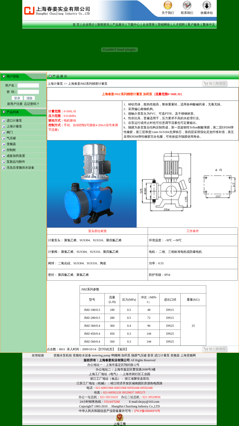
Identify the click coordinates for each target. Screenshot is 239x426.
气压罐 (11, 138)
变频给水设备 (82, 355)
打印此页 (106, 349)
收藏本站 (207, 13)
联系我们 (187, 13)
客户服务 (194, 24)
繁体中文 (209, 24)
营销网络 (164, 24)
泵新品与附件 (16, 161)
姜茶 (150, 355)
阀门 (10, 132)
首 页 (76, 24)
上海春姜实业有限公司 (114, 360)
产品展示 (118, 24)
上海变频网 (188, 355)
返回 (122, 349)
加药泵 (126, 355)
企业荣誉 (149, 24)
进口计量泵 (14, 120)
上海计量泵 (14, 126)
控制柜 (11, 150)
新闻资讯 (103, 24)
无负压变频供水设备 (20, 167)
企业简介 (88, 24)
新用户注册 (15, 104)
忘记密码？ (31, 104)
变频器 (11, 144)
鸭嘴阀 (116, 355)
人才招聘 (178, 24)
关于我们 (168, 13)
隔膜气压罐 (139, 355)
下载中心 (133, 24)
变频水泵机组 (62, 355)
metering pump (101, 355)
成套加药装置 (16, 156)
